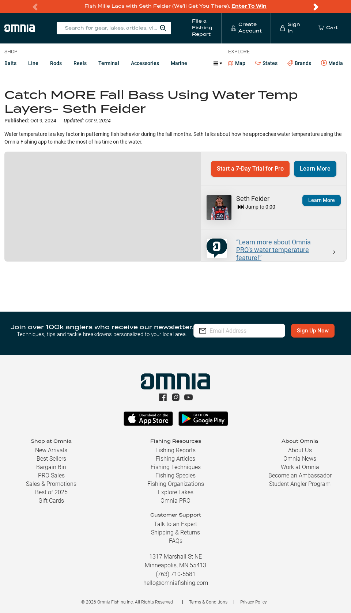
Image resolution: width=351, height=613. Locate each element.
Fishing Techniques (176, 467)
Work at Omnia (300, 467)
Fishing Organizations (175, 483)
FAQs (175, 540)
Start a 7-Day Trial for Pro (250, 168)
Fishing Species (175, 475)
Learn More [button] (315, 168)
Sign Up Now (240, 336)
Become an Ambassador (300, 475)
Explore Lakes (175, 492)
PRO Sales (51, 475)
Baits (10, 63)
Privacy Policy (253, 602)
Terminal (108, 63)
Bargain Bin (51, 467)
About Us (300, 450)
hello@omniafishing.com (175, 582)
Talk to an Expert (175, 524)
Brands (299, 63)
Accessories (145, 63)
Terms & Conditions (208, 602)
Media (332, 63)
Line (33, 63)
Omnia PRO (175, 500)
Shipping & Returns (175, 532)
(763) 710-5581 (176, 574)
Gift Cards (51, 500)
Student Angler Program (300, 483)
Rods (56, 63)
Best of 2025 (51, 492)
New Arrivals (51, 450)
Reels (80, 63)
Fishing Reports (175, 450)
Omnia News (299, 458)
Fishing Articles (175, 458)
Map (236, 63)
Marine (179, 63)
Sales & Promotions (51, 483)
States (266, 63)
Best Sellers (51, 458)
